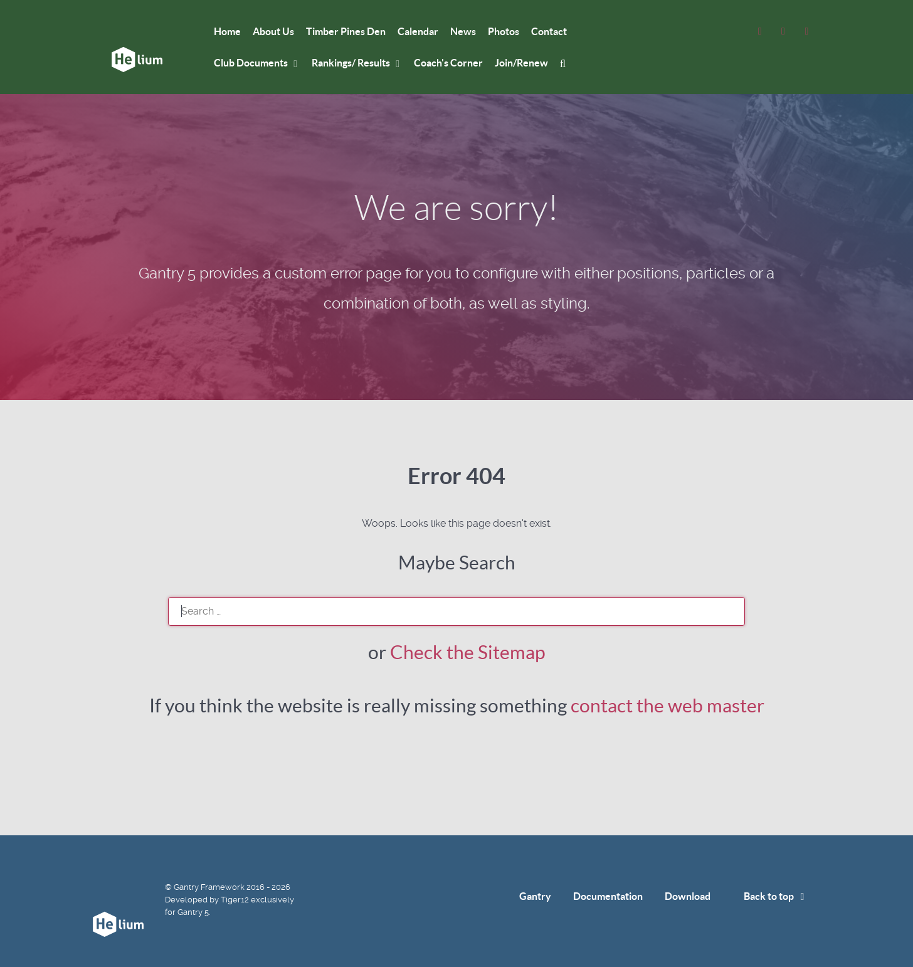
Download (687, 896)
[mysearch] (564, 63)
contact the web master (667, 705)
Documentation (608, 896)
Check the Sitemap (468, 652)
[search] (456, 611)
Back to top (776, 896)
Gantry (535, 896)
